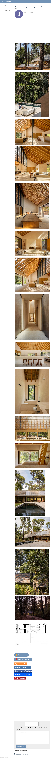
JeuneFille (26, 10)
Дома (16, 8)
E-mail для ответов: (20, 725)
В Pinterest (21, 678)
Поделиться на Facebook (23, 671)
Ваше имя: (18, 722)
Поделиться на (23, 674)
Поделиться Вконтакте (22, 667)
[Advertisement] (32, 28)
